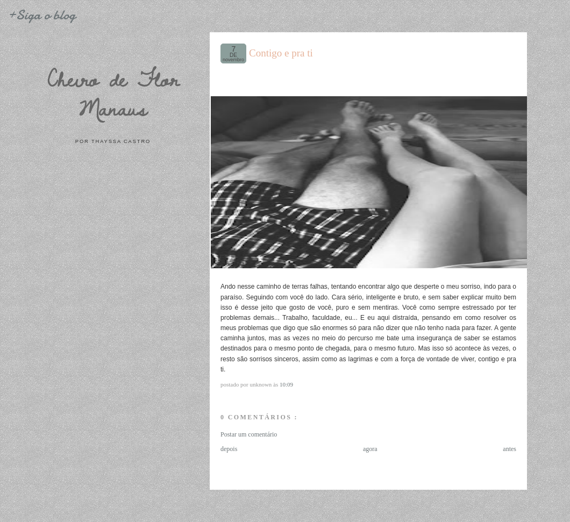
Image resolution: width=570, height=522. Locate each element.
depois (228, 449)
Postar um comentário (248, 434)
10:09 (286, 384)
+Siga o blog (41, 14)
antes (509, 449)
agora (370, 449)
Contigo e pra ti (281, 53)
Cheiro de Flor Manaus (113, 93)
